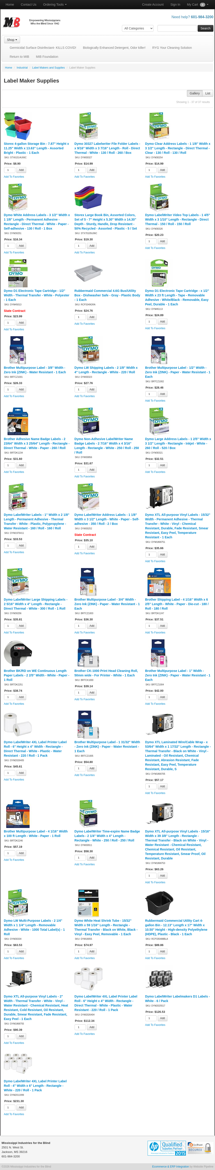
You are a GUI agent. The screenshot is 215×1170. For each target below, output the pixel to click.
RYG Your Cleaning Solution (172, 47)
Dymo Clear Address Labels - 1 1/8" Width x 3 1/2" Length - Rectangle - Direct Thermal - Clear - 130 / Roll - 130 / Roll (177, 148)
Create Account (153, 4)
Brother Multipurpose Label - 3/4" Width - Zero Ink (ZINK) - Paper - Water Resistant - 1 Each (107, 604)
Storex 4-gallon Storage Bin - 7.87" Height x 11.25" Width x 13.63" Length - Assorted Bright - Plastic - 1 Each (36, 148)
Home (10, 4)
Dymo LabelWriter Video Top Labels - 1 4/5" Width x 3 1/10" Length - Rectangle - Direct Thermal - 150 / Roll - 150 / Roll (177, 219)
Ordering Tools (55, 4)
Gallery (195, 93)
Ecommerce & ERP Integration (170, 1166)
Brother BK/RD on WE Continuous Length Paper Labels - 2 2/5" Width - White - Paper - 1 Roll (36, 675)
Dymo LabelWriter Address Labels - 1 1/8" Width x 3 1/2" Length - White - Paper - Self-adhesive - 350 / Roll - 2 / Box (106, 519)
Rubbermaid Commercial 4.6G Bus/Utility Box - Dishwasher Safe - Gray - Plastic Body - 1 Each (107, 295)
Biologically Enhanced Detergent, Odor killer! (114, 47)
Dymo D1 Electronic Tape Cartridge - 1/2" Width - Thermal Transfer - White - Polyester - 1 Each (36, 295)
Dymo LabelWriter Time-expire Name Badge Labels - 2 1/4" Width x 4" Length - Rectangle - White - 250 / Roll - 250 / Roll (107, 836)
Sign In (175, 4)
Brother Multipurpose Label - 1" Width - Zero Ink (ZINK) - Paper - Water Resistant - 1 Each (177, 675)
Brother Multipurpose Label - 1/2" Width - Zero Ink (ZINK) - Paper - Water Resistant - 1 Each (177, 372)
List (207, 93)
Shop (12, 40)
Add (21, 170)
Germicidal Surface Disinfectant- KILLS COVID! (43, 47)
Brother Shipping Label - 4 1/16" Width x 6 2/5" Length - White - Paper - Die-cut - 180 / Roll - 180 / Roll (177, 604)
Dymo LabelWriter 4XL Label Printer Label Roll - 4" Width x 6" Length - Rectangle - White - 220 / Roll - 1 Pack (35, 1085)
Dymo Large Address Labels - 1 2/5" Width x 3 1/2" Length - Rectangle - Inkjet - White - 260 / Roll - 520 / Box (178, 443)
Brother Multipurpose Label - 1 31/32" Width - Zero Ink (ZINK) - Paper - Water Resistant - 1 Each (107, 746)
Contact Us (28, 4)
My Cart (197, 5)
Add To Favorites (14, 176)
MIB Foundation (47, 56)
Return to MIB (19, 56)
